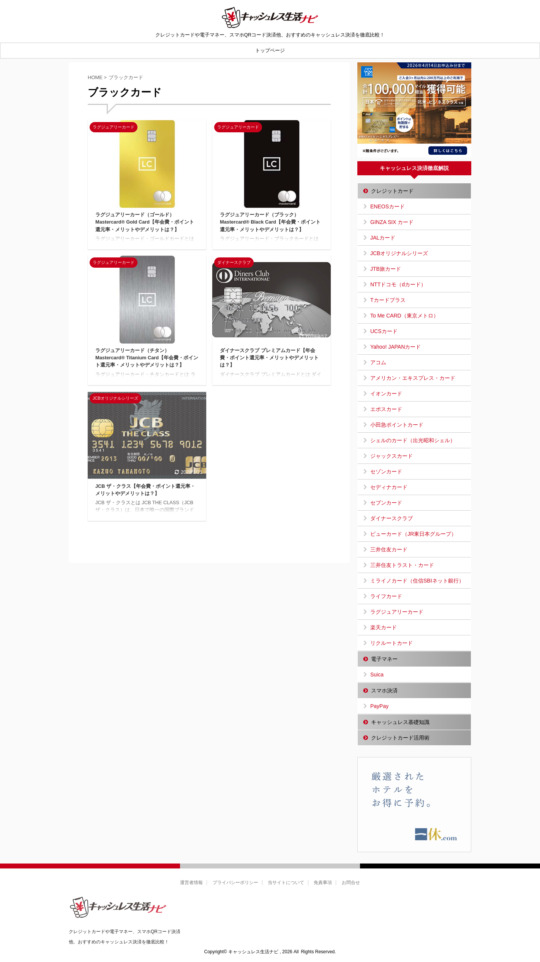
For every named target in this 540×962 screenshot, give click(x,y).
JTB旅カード (385, 269)
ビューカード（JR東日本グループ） (413, 534)
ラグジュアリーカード (396, 612)
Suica (377, 674)
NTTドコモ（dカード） (398, 284)
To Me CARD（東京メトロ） (404, 316)
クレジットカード (392, 191)
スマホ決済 (384, 690)
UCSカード (384, 331)
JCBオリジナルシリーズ (399, 253)
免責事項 (323, 882)
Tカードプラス (388, 300)
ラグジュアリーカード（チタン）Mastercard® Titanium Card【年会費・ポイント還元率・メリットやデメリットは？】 (146, 358)
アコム (378, 362)
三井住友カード (388, 549)
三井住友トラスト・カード (402, 565)
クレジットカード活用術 (400, 738)
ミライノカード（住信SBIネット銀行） (417, 581)
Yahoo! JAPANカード (395, 347)
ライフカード (386, 596)
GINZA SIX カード (392, 222)
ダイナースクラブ (391, 518)
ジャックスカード (391, 456)
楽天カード (383, 627)
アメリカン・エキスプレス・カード (412, 378)
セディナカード (388, 487)
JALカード (382, 238)
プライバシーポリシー (235, 882)
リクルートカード (391, 643)
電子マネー (384, 659)
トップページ (270, 50)
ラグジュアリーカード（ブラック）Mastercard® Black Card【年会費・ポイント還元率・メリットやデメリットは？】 (270, 222)
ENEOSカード (387, 206)
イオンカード (386, 394)
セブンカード (386, 503)
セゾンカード (386, 471)
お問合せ (351, 882)
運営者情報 (191, 882)
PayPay (379, 706)
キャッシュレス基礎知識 (400, 722)
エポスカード (386, 409)
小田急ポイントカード (396, 425)
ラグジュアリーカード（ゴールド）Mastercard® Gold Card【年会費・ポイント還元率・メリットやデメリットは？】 (144, 222)
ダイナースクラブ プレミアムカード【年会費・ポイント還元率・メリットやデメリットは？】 (269, 358)
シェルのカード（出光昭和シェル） (412, 440)
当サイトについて (286, 882)
